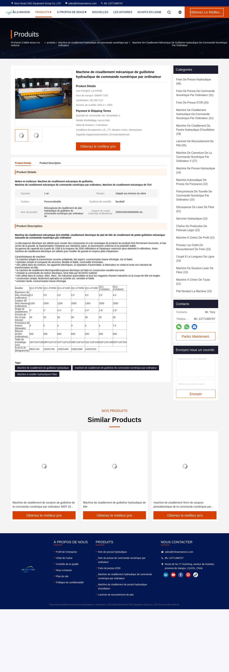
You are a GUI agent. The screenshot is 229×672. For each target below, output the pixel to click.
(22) (191, 228)
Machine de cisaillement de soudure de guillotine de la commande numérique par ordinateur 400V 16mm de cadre (44, 505)
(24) (192, 102)
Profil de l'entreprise (66, 552)
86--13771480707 (112, 3)
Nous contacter (64, 570)
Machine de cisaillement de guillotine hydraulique (43, 367)
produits (51, 42)
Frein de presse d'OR (109, 568)
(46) (193, 81)
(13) (191, 218)
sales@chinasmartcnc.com (81, 3)
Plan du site (62, 576)
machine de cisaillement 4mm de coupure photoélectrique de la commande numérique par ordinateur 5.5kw (182, 505)
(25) (195, 143)
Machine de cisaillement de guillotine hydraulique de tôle (114, 504)
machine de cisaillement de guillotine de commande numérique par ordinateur (116, 367)
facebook (180, 574)
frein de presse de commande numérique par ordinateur (121, 560)
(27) (194, 156)
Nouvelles (100, 12)
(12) (192, 181)
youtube (173, 574)
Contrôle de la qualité (67, 564)
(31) (195, 93)
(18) (195, 129)
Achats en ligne (149, 12)
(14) (195, 170)
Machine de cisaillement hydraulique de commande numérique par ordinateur (93, 44)
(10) (194, 195)
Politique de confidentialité (70, 582)
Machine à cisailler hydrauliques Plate (37, 374)
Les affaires (122, 12)
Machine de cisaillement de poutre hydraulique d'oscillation (122, 586)
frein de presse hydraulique (112, 552)
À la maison (21, 12)
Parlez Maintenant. (196, 336)
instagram (188, 574)
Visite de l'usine (64, 558)
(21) (195, 114)
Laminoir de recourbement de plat (115, 594)
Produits (43, 12)
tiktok (195, 574)
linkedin (165, 574)
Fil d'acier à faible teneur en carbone (25, 44)
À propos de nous (72, 12)
